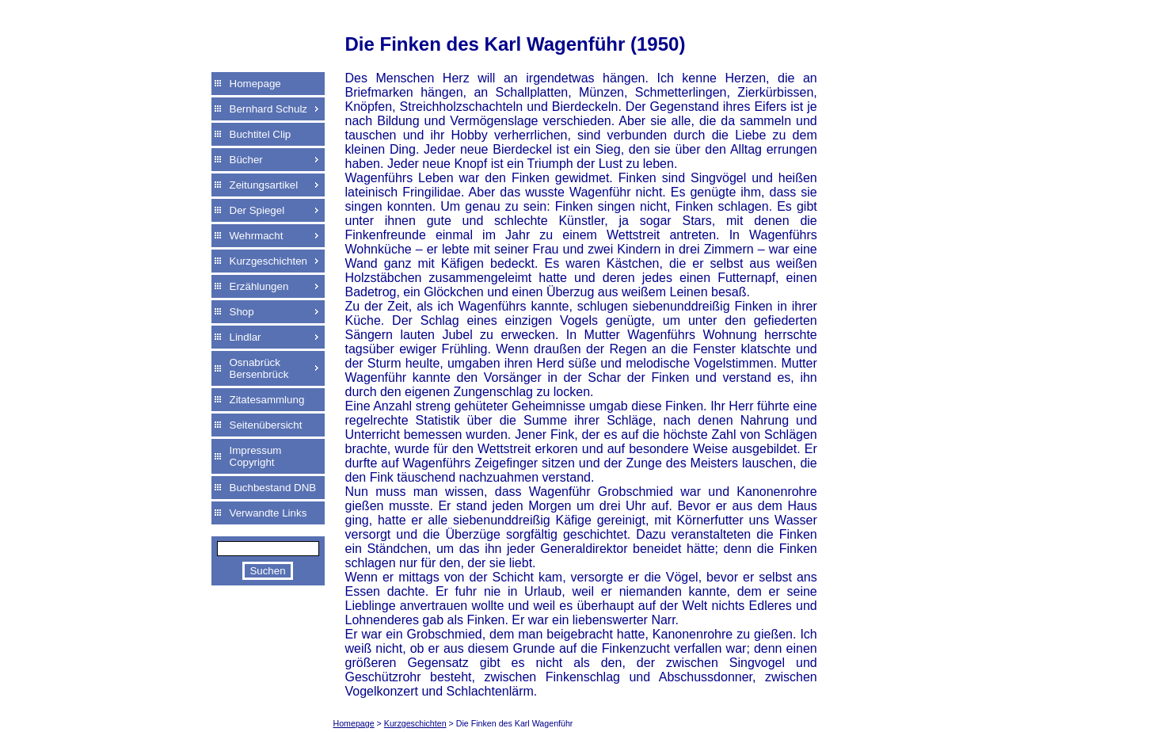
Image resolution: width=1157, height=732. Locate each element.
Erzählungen (259, 286)
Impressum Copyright (256, 456)
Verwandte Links (268, 513)
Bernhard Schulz (269, 109)
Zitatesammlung (267, 400)
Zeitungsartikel (264, 185)
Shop (242, 312)
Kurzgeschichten (269, 261)
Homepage (255, 84)
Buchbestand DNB (273, 488)
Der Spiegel (257, 210)
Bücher (246, 160)
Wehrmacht (257, 236)
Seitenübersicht (266, 425)
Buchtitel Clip (260, 134)
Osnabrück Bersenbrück (259, 368)
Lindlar (245, 337)
